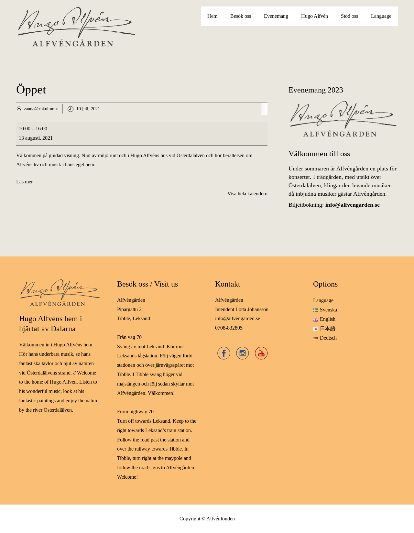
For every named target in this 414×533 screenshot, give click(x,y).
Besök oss (240, 16)
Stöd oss (349, 16)
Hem (212, 16)
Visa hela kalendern (247, 193)
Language (381, 16)
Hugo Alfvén (314, 16)
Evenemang (276, 16)
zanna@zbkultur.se (41, 108)
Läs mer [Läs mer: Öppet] (24, 182)
